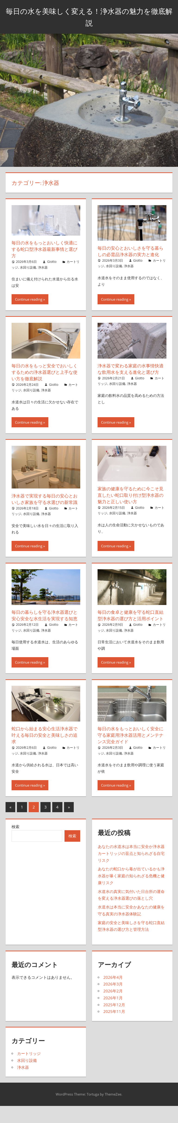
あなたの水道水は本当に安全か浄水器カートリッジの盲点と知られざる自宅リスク (131, 871)
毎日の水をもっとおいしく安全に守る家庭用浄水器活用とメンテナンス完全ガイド (130, 753)
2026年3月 (113, 1002)
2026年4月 (113, 995)
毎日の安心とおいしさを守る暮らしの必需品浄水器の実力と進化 (130, 254)
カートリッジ (29, 1071)
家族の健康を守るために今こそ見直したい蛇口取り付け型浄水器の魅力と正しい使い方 (130, 500)
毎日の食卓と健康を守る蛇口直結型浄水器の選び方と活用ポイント (130, 630)
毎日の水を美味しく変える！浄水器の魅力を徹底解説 (89, 16)
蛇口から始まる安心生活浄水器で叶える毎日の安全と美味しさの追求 (44, 753)
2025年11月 (114, 1029)
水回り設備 (28, 267)
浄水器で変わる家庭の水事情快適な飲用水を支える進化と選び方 (130, 377)
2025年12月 (114, 1022)
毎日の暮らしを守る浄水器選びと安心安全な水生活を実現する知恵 (44, 630)
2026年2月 (113, 1009)
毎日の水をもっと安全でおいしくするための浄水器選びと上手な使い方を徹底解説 (44, 377)
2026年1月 (113, 1016)
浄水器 (43, 267)
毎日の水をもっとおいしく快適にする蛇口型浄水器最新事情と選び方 (44, 249)
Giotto (51, 261)
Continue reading (28, 304)
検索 (15, 844)
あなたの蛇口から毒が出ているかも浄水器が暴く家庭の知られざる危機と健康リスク (131, 894)
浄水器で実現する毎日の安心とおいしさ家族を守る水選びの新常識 (44, 507)
